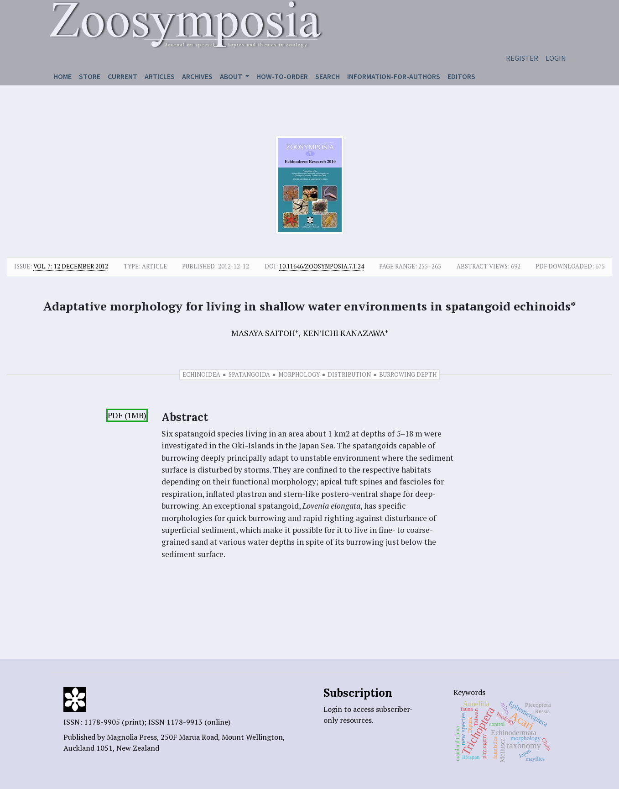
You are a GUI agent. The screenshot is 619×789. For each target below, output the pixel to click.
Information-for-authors (393, 76)
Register (522, 58)
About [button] (232, 76)
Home (62, 76)
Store (89, 76)
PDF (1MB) (127, 415)
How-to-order (282, 76)
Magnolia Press (132, 737)
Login (556, 58)
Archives (197, 76)
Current (122, 76)
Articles (160, 76)
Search (327, 76)
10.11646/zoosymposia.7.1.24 (321, 266)
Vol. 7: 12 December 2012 (70, 266)
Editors (461, 76)
